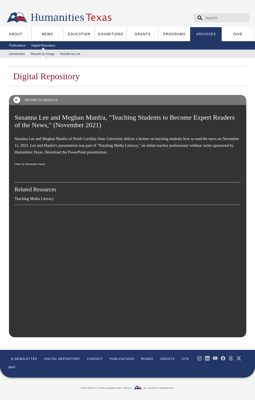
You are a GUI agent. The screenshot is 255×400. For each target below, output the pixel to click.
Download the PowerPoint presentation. (76, 152)
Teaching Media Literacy (34, 199)
